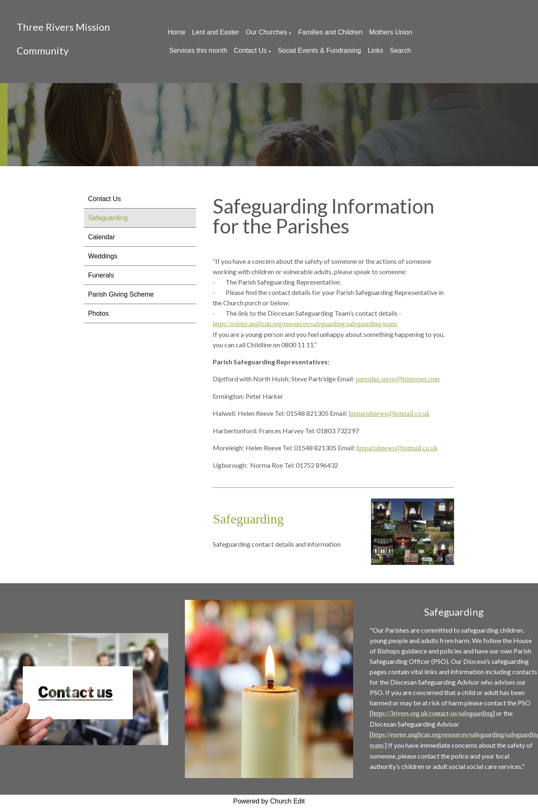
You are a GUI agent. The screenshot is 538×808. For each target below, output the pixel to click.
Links (375, 50)
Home (177, 32)
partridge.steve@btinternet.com (398, 379)
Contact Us (250, 50)
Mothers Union (391, 32)
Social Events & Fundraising (319, 50)
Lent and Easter (215, 32)
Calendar (101, 237)
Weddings (103, 256)
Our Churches (266, 32)
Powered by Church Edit (269, 801)
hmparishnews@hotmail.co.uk (389, 413)
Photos (98, 313)
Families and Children (330, 32)
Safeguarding (108, 217)
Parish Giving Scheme (121, 294)
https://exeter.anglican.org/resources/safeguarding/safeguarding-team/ (305, 323)
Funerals (101, 275)
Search (400, 50)
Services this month (198, 50)
